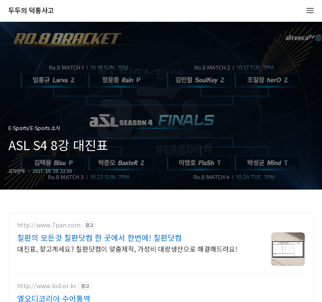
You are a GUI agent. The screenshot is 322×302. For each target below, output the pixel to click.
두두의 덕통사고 (31, 10)
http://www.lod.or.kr (46, 285)
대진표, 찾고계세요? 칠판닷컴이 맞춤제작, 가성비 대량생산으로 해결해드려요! (127, 248)
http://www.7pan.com (48, 225)
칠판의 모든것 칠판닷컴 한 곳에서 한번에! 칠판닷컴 (99, 237)
